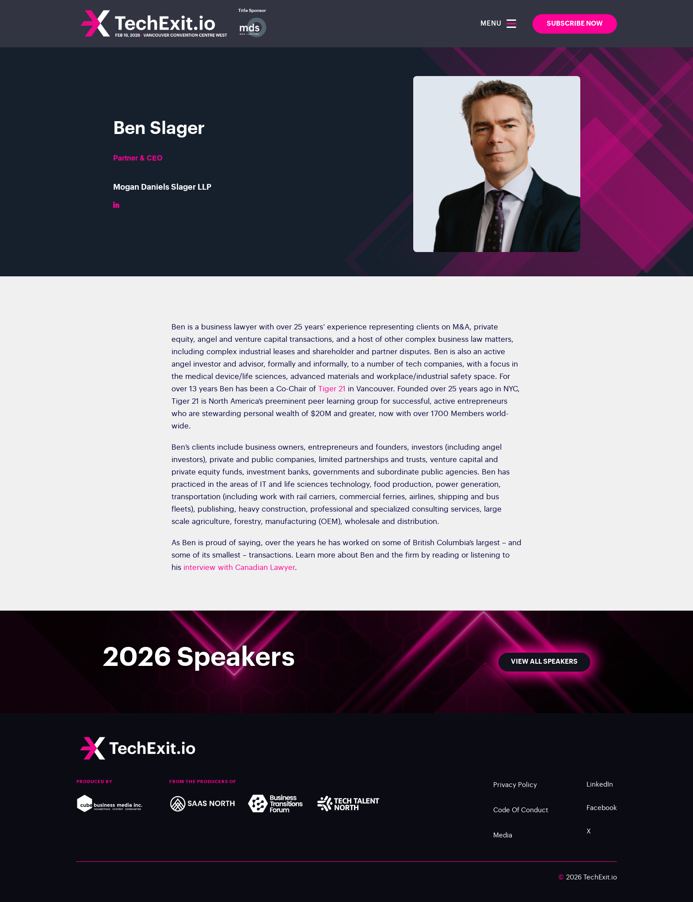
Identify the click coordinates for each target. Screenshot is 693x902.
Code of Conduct (520, 815)
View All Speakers (544, 661)
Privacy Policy (515, 790)
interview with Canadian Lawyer (239, 572)
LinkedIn (599, 789)
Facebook (601, 813)
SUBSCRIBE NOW (575, 23)
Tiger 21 (332, 393)
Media (502, 840)
